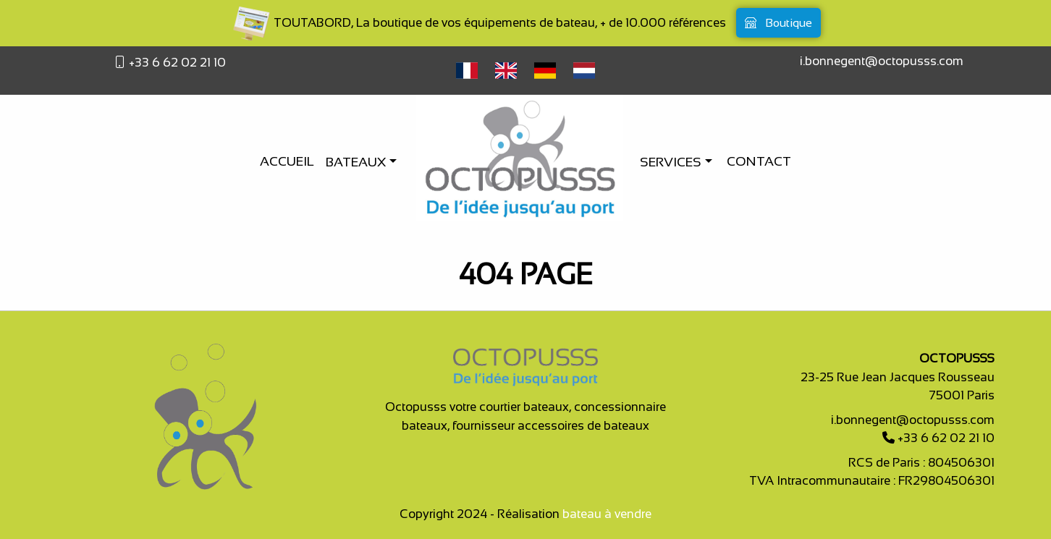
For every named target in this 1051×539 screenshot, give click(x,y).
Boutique (778, 23)
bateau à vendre (606, 514)
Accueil (287, 161)
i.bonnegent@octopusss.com (881, 61)
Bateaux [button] (357, 162)
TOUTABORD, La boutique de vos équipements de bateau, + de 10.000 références (478, 23)
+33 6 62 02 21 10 (176, 62)
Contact (759, 161)
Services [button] (672, 162)
